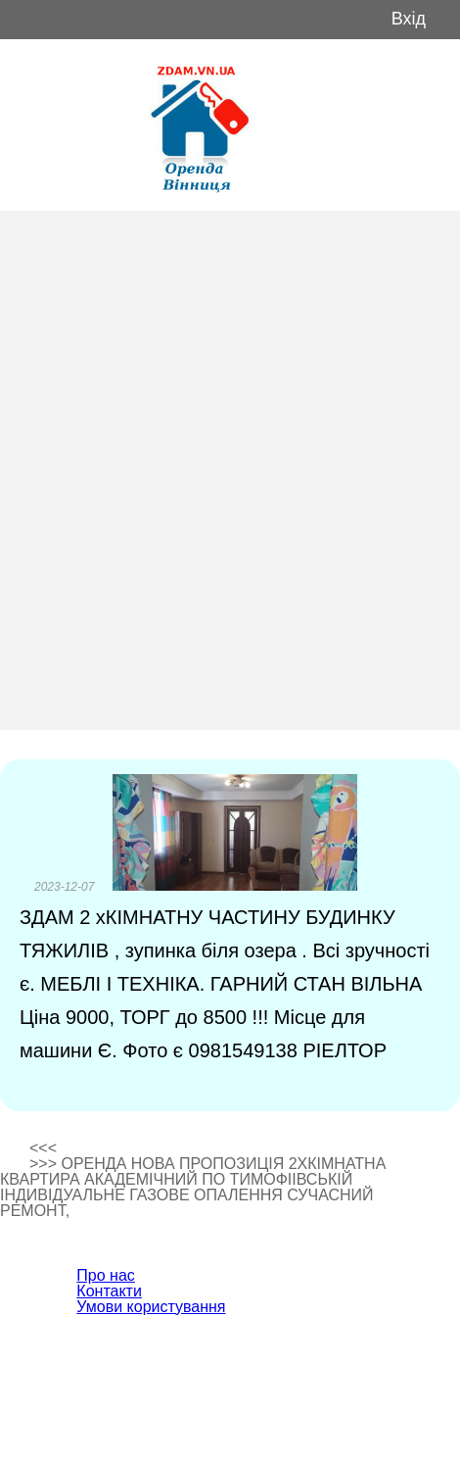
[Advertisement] (230, 470)
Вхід (408, 19)
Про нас (105, 1275)
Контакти (109, 1291)
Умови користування (150, 1306)
